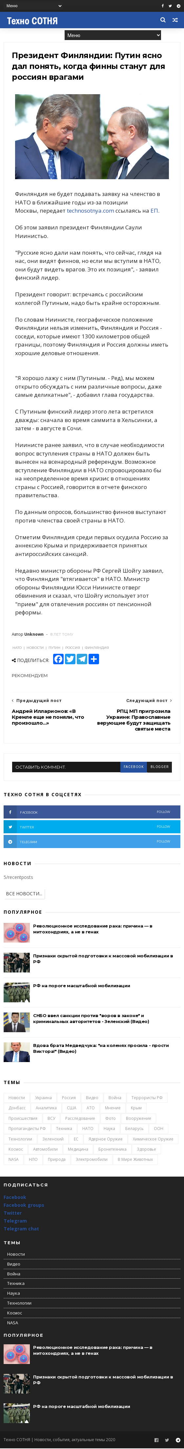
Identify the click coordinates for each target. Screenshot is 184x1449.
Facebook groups (24, 1206)
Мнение (113, 1109)
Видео (92, 1098)
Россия (69, 1098)
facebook (133, 768)
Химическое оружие (153, 1139)
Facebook (15, 1198)
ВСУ (51, 1119)
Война (115, 1098)
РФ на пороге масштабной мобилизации (81, 986)
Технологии (20, 1139)
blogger (159, 768)
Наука (109, 1129)
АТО (91, 1109)
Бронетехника (112, 1150)
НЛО (33, 1160)
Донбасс (17, 1109)
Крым (136, 1109)
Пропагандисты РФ (27, 1129)
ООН (158, 1129)
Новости (17, 1098)
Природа (57, 1160)
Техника (64, 1129)
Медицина (78, 1150)
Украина (43, 1098)
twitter (87, 827)
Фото (110, 1119)
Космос (16, 1150)
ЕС (76, 1139)
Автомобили (45, 1150)
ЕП (154, 211)
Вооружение (138, 1119)
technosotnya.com (90, 211)
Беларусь (134, 1129)
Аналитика (46, 1109)
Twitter (13, 1214)
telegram (87, 842)
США (71, 1109)
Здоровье (146, 1150)
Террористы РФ (147, 1098)
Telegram (15, 1221)
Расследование (80, 1119)
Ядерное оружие (106, 1139)
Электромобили (92, 1160)
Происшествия (23, 1119)
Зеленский (53, 1139)
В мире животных (135, 1160)
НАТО (87, 1129)
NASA (14, 1160)
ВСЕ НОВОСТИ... (24, 894)
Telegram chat (21, 1229)
